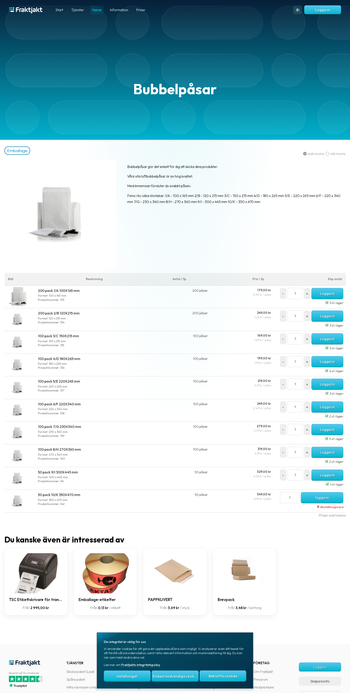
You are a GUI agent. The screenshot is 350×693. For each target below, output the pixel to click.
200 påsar (201, 291)
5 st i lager (330, 439)
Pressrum (260, 679)
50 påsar (202, 472)
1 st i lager (330, 484)
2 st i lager (330, 416)
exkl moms (310, 153)
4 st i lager (330, 371)
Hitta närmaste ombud (83, 687)
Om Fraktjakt (263, 671)
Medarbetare (263, 687)
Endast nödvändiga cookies (175, 676)
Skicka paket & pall (80, 671)
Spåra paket (75, 679)
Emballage (26, 150)
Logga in (322, 10)
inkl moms (331, 153)
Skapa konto (320, 681)
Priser (140, 10)
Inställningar (127, 676)
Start (59, 10)
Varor (97, 10)
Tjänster (77, 10)
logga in (318, 497)
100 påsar (201, 336)
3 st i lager (330, 303)
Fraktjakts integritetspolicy (140, 665)
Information (119, 10)
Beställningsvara (325, 507)
